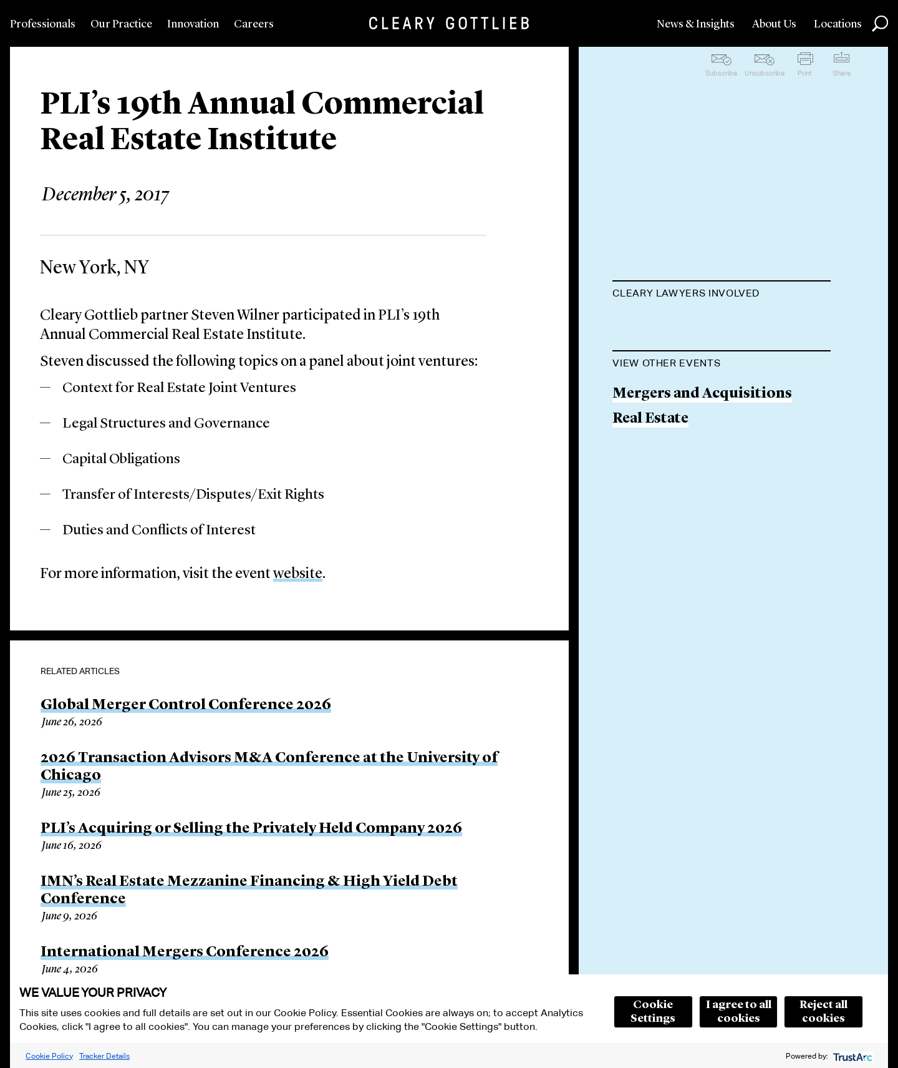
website (297, 574)
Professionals (42, 24)
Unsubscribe (765, 73)
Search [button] (880, 24)
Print (805, 73)
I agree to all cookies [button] (738, 1011)
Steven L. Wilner (667, 324)
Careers (254, 24)
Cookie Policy (49, 1056)
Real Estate (650, 483)
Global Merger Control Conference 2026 (186, 705)
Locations (838, 24)
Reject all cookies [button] (823, 1011)
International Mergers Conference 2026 (185, 952)
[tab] (721, 295)
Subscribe (721, 73)
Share (842, 73)
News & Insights (696, 24)
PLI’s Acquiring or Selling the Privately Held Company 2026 (251, 828)
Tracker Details (104, 1056)
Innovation (193, 24)
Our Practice (121, 24)
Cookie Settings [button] (652, 1011)
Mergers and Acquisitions (702, 457)
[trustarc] (851, 1056)
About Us (774, 24)
